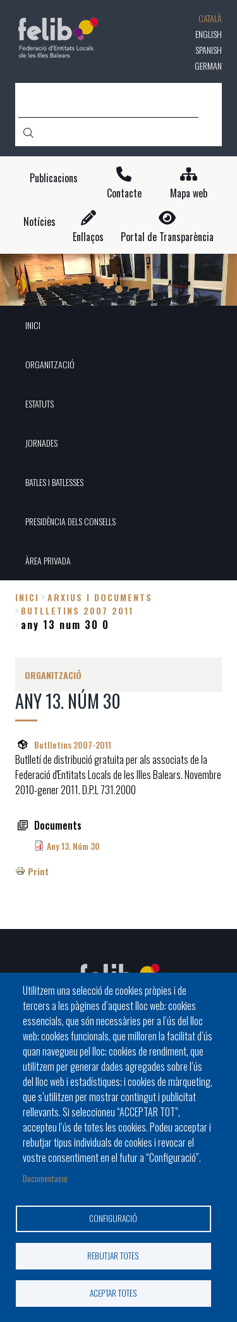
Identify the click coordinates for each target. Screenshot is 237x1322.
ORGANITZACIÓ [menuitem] (50, 364)
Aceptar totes (113, 1293)
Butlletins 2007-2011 (72, 744)
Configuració (113, 1218)
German (208, 65)
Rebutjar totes (113, 1255)
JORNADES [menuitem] (41, 442)
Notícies (39, 221)
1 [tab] (119, 289)
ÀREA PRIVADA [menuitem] (48, 560)
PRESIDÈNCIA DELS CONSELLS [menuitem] (70, 521)
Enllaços (88, 237)
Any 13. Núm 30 (73, 845)
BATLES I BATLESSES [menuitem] (54, 482)
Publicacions (54, 178)
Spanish (208, 49)
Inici (27, 597)
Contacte (124, 193)
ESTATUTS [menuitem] (39, 403)
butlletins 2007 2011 (77, 610)
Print (38, 871)
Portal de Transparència (167, 237)
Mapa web (188, 193)
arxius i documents (99, 597)
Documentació (45, 1178)
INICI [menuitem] (32, 325)
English (208, 34)
